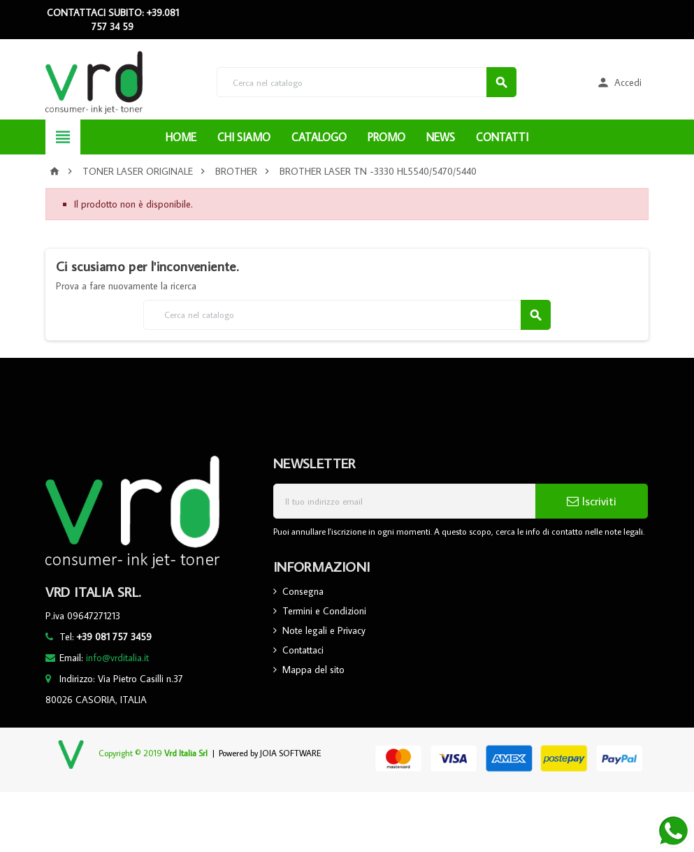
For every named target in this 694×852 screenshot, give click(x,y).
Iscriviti (591, 501)
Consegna (303, 591)
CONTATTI (502, 137)
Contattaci (303, 650)
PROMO (386, 137)
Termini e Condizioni (324, 611)
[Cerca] (366, 82)
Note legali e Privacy (324, 630)
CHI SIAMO (243, 137)
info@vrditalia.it (117, 657)
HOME (181, 137)
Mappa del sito (313, 669)
